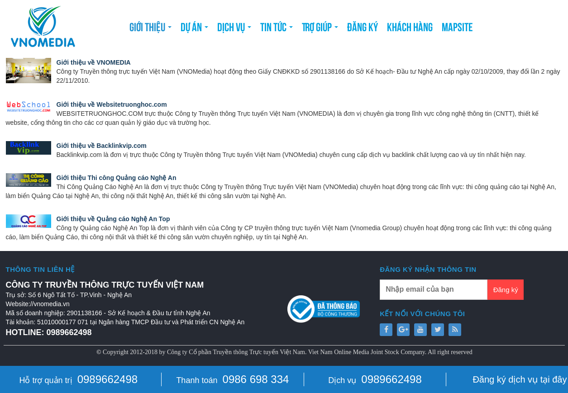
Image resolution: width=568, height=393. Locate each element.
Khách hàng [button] (410, 26)
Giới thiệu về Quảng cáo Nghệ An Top (113, 219)
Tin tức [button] (276, 29)
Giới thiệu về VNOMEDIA (94, 62)
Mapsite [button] (457, 26)
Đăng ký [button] (362, 26)
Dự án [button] (194, 29)
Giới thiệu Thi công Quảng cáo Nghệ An (117, 177)
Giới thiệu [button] (150, 29)
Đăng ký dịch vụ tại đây (520, 379)
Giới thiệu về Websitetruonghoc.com (112, 104)
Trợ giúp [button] (320, 29)
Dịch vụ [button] (234, 29)
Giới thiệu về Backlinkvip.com (102, 145)
